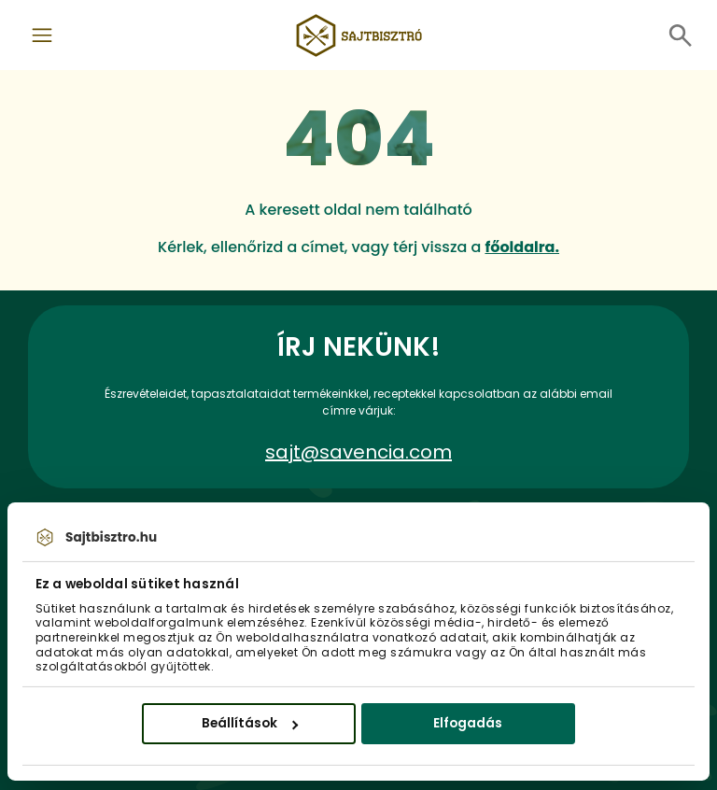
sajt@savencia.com (358, 452)
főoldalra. (522, 247)
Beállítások (250, 723)
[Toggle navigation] (42, 35)
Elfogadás (467, 723)
